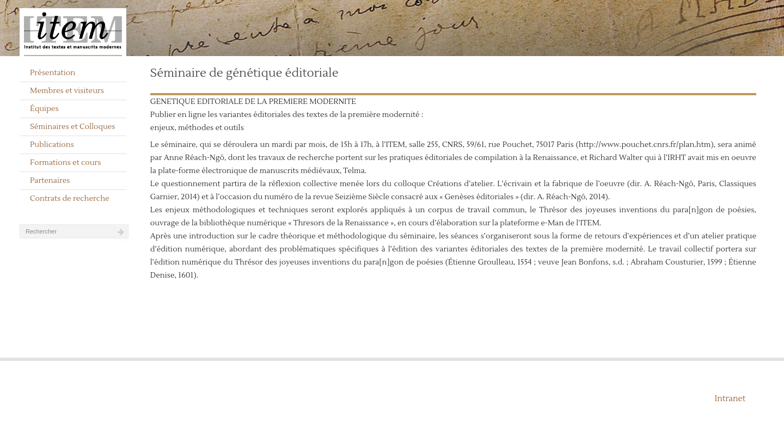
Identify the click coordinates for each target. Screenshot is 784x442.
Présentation (52, 73)
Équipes (44, 109)
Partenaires (50, 181)
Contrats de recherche (69, 199)
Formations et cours (65, 163)
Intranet (729, 399)
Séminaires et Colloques (72, 127)
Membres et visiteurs (67, 91)
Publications (52, 145)
